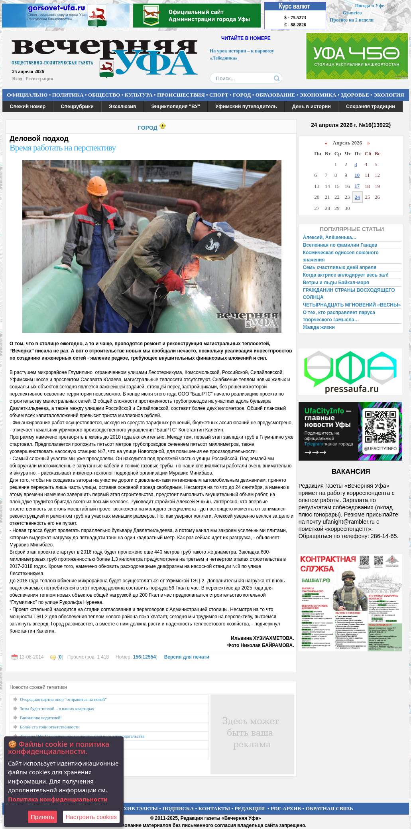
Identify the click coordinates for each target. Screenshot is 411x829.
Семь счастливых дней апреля (340, 267)
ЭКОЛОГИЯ (389, 95)
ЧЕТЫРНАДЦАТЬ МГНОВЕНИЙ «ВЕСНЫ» (352, 305)
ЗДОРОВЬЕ (355, 95)
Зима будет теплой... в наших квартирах (57, 708)
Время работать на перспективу (63, 147)
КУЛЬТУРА (139, 95)
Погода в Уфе (369, 5)
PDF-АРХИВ (286, 808)
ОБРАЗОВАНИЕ (275, 95)
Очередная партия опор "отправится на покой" (63, 699)
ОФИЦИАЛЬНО (27, 95)
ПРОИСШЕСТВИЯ (181, 95)
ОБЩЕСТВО (104, 95)
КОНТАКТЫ (214, 808)
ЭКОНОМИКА (318, 95)
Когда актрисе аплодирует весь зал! (346, 275)
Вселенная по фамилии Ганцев (340, 245)
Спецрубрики (77, 106)
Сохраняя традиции (370, 106)
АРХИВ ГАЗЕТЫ (137, 808)
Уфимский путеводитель (246, 106)
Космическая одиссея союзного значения (341, 256)
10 (357, 175)
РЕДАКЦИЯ (249, 808)
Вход (17, 78)
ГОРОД (242, 95)
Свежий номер (28, 106)
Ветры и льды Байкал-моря (336, 282)
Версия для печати (186, 657)
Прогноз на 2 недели (352, 20)
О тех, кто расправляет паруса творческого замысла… (339, 316)
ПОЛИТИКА (68, 95)
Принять (42, 816)
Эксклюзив (122, 106)
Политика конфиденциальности (58, 799)
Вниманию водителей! (41, 717)
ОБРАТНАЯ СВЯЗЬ (329, 808)
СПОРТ (218, 95)
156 (137, 657)
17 (357, 186)
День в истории (311, 106)
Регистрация (39, 78)
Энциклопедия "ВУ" (176, 106)
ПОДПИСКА (178, 808)
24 (357, 197)
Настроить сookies (91, 816)
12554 (149, 657)
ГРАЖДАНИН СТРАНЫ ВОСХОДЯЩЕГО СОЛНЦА (349, 293)
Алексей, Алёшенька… (330, 237)
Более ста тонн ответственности (50, 726)
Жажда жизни (319, 327)
